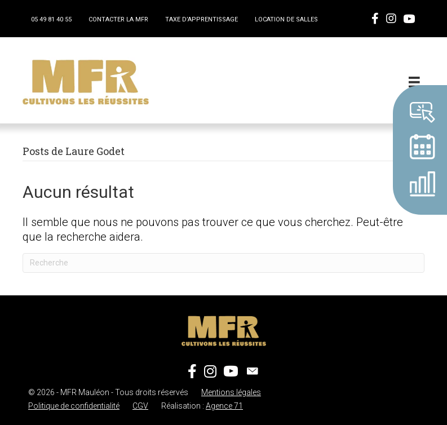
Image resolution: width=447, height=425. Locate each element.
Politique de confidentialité (74, 405)
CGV (140, 405)
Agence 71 (224, 405)
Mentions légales (231, 392)
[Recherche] (223, 263)
